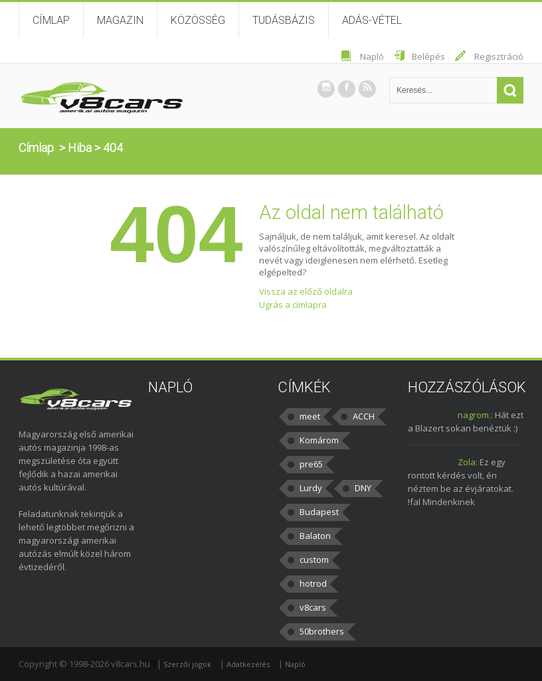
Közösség (198, 20)
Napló (372, 56)
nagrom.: (475, 415)
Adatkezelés (248, 664)
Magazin (120, 20)
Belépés (428, 56)
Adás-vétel (372, 20)
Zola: (468, 462)
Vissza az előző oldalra (306, 291)
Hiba (80, 148)
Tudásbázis (283, 20)
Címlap (51, 20)
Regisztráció (498, 56)
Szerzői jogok (187, 664)
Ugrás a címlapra (293, 305)
